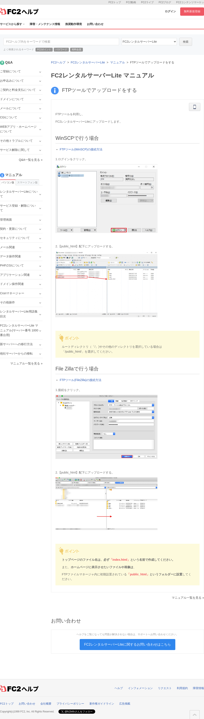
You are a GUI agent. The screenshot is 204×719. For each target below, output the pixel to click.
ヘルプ (119, 688)
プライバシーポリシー (70, 703)
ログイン (170, 11)
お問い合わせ (95, 24)
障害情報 (198, 688)
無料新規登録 (192, 11)
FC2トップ (115, 2)
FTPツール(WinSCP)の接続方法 (81, 149)
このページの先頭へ (194, 715)
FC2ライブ (147, 2)
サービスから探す (12, 24)
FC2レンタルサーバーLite (88, 62)
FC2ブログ (165, 2)
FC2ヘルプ (58, 62)
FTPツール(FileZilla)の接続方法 (80, 380)
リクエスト (165, 688)
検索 (185, 41)
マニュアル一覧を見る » (188, 597)
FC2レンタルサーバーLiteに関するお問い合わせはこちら (127, 644)
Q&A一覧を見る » (30, 159)
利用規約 (182, 688)
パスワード (61, 49)
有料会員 (76, 49)
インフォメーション (140, 688)
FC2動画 (131, 2)
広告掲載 (124, 703)
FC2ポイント (44, 49)
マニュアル (117, 62)
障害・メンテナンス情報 (45, 24)
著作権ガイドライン (101, 703)
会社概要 (45, 703)
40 (149, 41)
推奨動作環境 (73, 24)
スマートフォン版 (27, 182)
